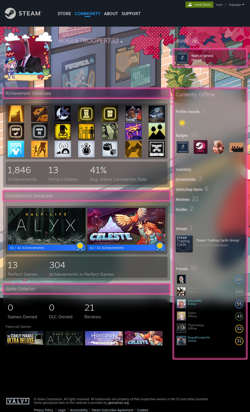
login (219, 4)
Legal (62, 410)
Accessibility (79, 410)
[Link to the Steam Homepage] (27, 17)
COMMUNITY (87, 13)
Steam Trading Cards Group (217, 240)
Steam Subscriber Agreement (112, 410)
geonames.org (118, 403)
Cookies (142, 410)
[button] (210, 40)
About (111, 13)
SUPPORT (131, 13)
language (235, 4)
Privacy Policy (43, 410)
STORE (64, 13)
